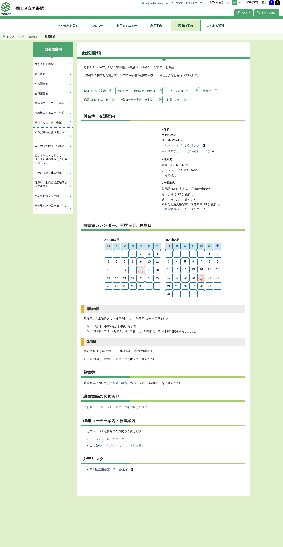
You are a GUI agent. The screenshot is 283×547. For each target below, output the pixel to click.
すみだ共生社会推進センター (51, 134)
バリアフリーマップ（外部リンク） (188, 151)
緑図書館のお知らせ (96, 99)
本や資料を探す (68, 25)
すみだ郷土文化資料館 (48, 172)
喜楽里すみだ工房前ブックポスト (51, 207)
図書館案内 (185, 25)
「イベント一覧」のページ (107, 439)
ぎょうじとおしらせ (129, 445)
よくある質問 (215, 25)
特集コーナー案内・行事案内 (137, 99)
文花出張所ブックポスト (49, 195)
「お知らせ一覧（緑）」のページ (105, 407)
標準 (264, 2)
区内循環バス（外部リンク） (183, 209)
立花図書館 (41, 93)
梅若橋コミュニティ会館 (49, 112)
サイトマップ (195, 3)
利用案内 (156, 25)
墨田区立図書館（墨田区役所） (110, 469)
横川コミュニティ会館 (48, 122)
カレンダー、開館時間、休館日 (136, 90)
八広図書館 (41, 83)
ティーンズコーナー (179, 90)
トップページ (14, 36)
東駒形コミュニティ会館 (49, 103)
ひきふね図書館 (44, 64)
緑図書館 (40, 73)
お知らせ (97, 25)
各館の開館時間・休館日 (49, 145)
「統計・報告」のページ (126, 383)
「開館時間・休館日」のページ (107, 359)
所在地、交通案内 (95, 90)
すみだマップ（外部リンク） (183, 145)
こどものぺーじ (100, 445)
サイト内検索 (176, 3)
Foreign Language (154, 3)
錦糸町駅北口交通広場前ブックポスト (51, 184)
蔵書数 (207, 90)
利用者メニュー (127, 25)
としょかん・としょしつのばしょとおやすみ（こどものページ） (51, 159)
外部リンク (173, 99)
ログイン (243, 12)
